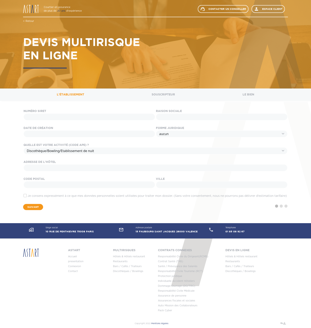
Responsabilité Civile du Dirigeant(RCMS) (183, 256)
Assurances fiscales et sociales (176, 300)
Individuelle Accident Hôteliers (176, 281)
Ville (160, 179)
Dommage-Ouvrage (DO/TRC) (176, 286)
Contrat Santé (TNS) (170, 261)
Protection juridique (170, 276)
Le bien (248, 94)
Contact (73, 271)
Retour (30, 21)
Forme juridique (170, 128)
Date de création (38, 128)
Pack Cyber (165, 310)
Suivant (33, 207)
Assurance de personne (172, 295)
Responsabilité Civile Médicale (176, 291)
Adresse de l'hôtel (39, 162)
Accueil (72, 256)
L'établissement (70, 94)
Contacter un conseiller (223, 9)
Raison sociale (169, 111)
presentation (75, 261)
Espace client (268, 9)
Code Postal (34, 179)
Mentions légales (159, 323)
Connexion (74, 266)
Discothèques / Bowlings (128, 271)
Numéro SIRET (34, 111)
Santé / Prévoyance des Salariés (177, 266)
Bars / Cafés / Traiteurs (127, 266)
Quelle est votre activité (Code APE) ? (56, 145)
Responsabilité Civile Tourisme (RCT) (180, 271)
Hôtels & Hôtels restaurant (129, 256)
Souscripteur (163, 94)
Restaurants (120, 261)
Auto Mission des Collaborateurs (177, 305)
